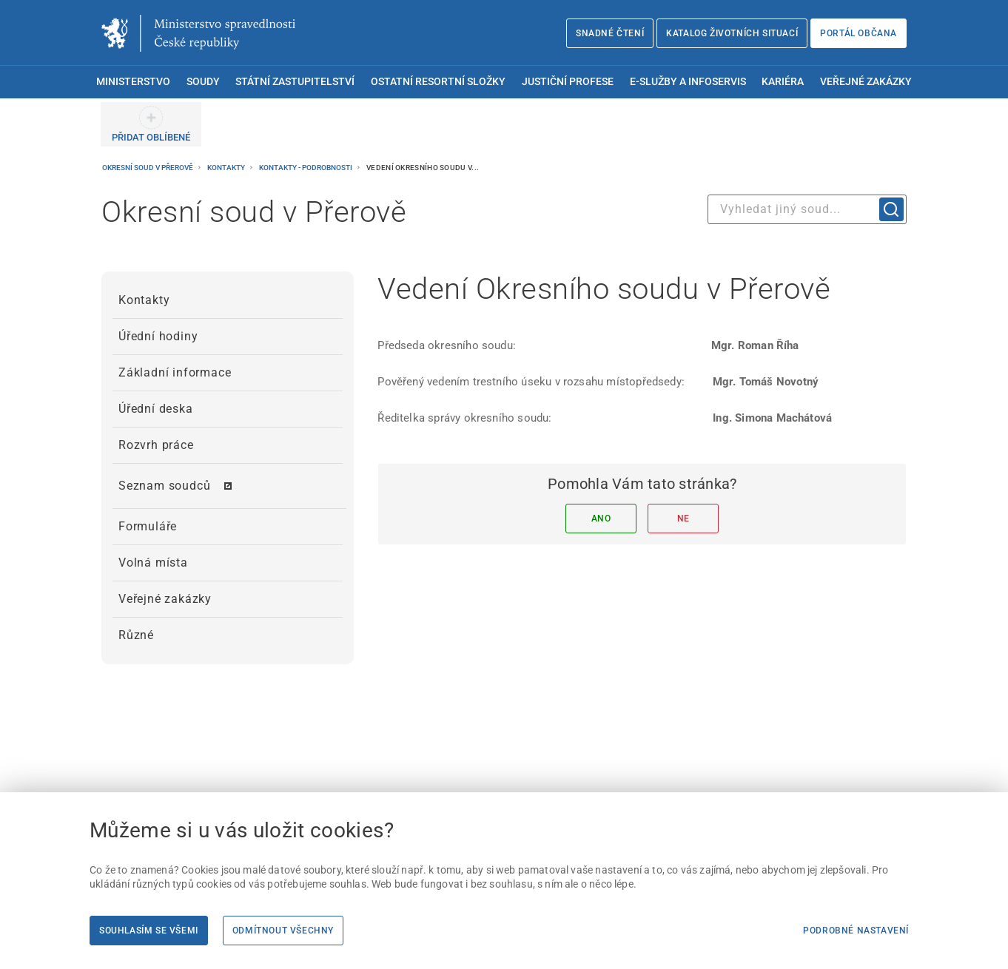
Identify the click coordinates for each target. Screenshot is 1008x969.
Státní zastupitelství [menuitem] (295, 81)
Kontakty (226, 167)
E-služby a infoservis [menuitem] (688, 81)
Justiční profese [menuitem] (568, 81)
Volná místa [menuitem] (153, 563)
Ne (683, 518)
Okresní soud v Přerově (148, 167)
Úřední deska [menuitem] (155, 409)
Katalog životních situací (732, 33)
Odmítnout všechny (283, 930)
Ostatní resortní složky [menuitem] (438, 81)
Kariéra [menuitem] (783, 81)
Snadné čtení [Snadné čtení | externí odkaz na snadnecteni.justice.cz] (610, 33)
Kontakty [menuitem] (143, 300)
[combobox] (807, 209)
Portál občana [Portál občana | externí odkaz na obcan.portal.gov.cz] (858, 33)
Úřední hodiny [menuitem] (158, 336)
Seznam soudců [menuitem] (164, 486)
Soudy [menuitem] (203, 81)
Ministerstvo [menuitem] (133, 81)
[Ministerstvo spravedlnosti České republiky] (198, 33)
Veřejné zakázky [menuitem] (866, 81)
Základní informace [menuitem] (174, 372)
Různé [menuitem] (136, 635)
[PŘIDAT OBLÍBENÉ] (151, 124)
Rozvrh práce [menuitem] (156, 445)
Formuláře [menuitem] (147, 526)
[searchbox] (807, 209)
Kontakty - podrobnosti (306, 167)
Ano (601, 518)
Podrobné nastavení (856, 930)
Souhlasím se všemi (148, 930)
